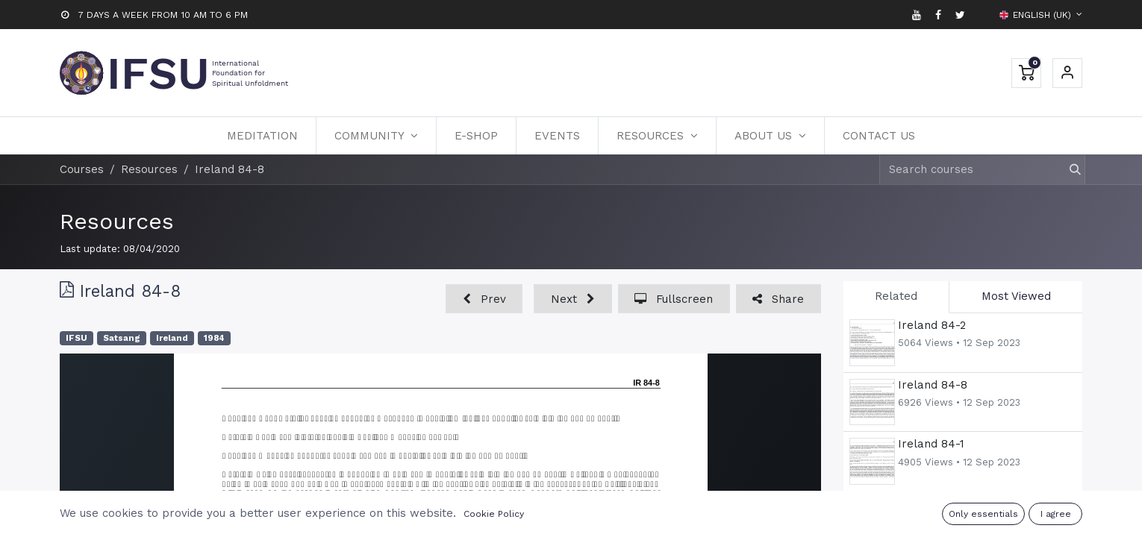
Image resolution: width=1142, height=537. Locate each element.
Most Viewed (1016, 296)
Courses (82, 169)
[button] (484, 298)
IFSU (76, 338)
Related (896, 296)
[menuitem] (262, 135)
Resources (117, 221)
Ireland (172, 338)
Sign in (1067, 73)
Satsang (121, 338)
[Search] (1068, 169)
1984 (214, 338)
